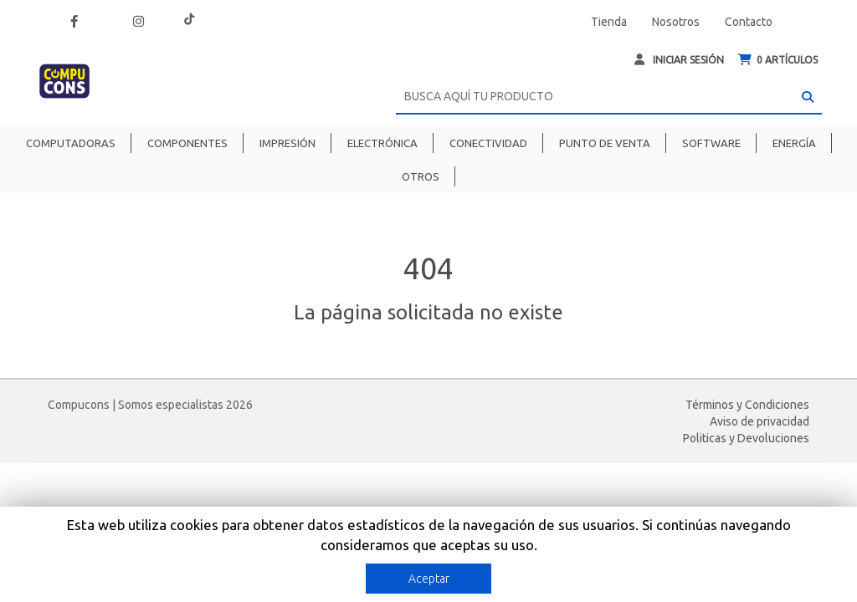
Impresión (287, 143)
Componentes (187, 143)
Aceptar (428, 578)
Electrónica (382, 143)
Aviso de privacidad (759, 421)
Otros (420, 176)
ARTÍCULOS (778, 59)
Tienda (609, 21)
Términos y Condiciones (747, 404)
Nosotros (676, 21)
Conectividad (488, 143)
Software (711, 143)
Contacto (748, 21)
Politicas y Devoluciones (746, 438)
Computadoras (70, 143)
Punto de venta (604, 143)
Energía (794, 143)
